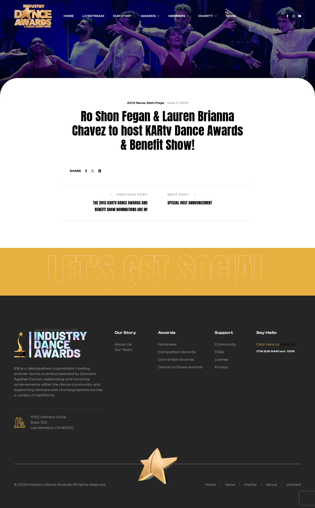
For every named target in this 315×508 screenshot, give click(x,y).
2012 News (136, 103)
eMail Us (287, 344)
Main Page (155, 103)
